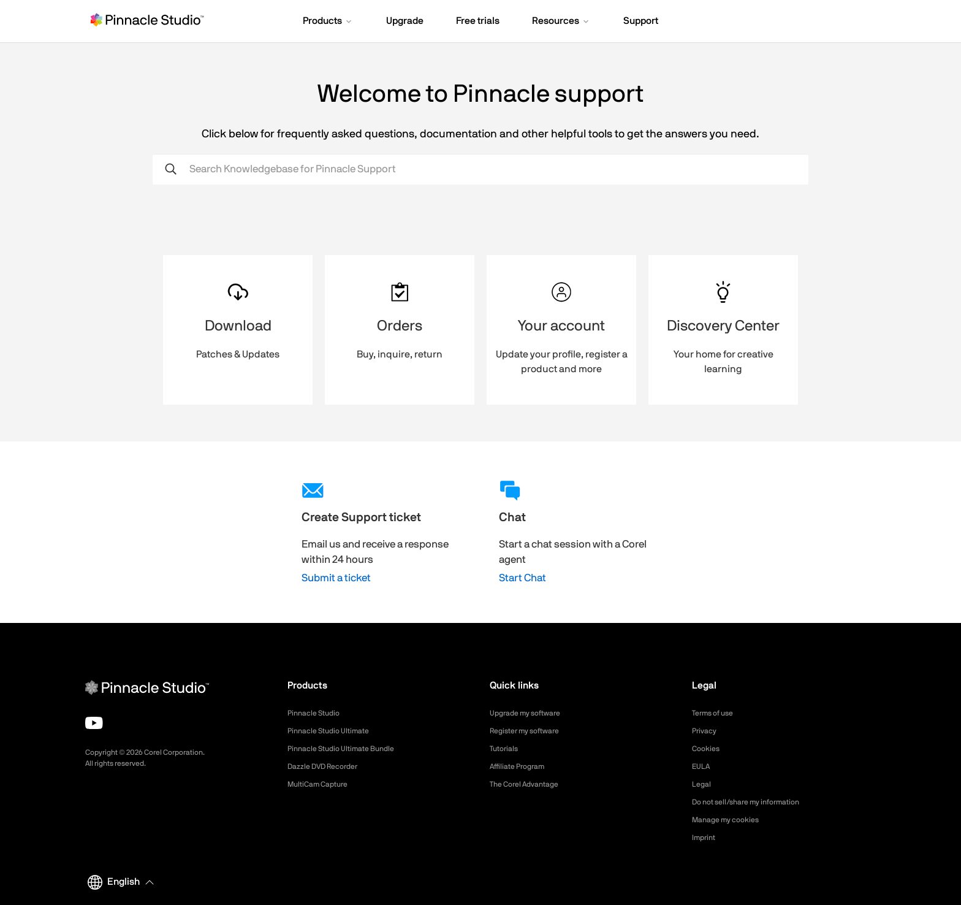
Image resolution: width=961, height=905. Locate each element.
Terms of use (716, 713)
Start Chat (522, 578)
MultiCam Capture (322, 784)
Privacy (706, 731)
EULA (702, 766)
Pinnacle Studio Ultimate (334, 731)
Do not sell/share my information (755, 802)
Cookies (707, 748)
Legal (702, 784)
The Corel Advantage (530, 784)
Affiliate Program (522, 766)
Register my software (531, 731)
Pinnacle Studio (317, 713)
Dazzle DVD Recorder (329, 766)
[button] (328, 22)
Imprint (705, 837)
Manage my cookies (731, 819)
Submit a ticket (336, 578)
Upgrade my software (531, 713)
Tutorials (506, 748)
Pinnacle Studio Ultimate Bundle (348, 748)
